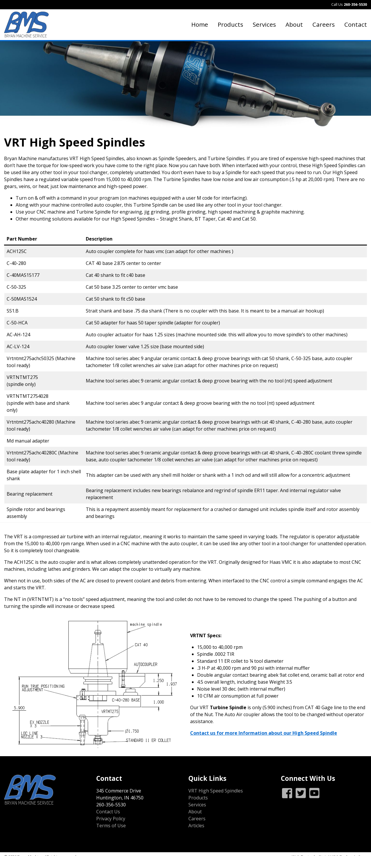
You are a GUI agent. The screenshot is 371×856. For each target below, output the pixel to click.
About (294, 24)
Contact (355, 24)
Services (264, 24)
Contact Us (108, 811)
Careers (323, 24)
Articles (196, 825)
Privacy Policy (110, 818)
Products (230, 24)
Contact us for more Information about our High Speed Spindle (263, 733)
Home (199, 24)
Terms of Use (111, 825)
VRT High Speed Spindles (215, 791)
